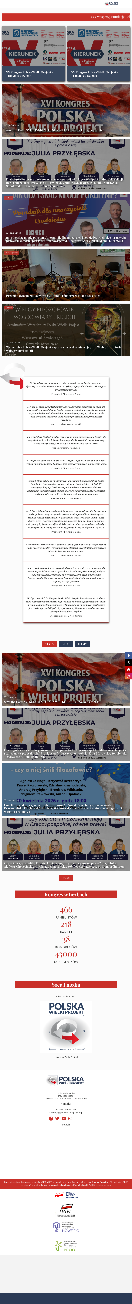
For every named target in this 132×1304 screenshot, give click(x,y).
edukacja (8, 198)
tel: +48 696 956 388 (66, 1109)
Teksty (50, 644)
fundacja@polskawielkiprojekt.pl (66, 1112)
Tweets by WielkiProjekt (66, 1056)
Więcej (66, 877)
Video (66, 644)
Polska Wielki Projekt (66, 996)
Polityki (66, 1124)
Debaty (82, 644)
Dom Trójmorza (11, 253)
